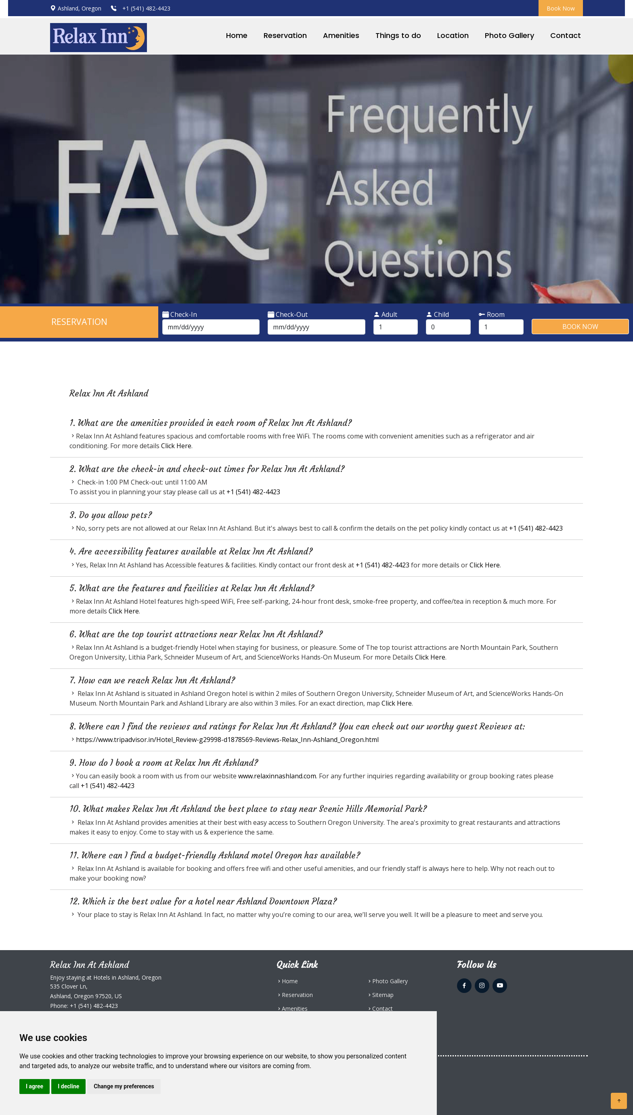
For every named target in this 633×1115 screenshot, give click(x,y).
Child (437, 314)
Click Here (176, 445)
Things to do (398, 35)
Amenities (341, 35)
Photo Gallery (509, 35)
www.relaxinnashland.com (277, 775)
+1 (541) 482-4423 (145, 8)
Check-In (179, 314)
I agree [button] (34, 1086)
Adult (385, 314)
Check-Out (288, 314)
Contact (565, 35)
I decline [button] (68, 1086)
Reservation (285, 35)
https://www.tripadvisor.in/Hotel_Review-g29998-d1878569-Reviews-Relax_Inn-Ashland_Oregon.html (227, 739)
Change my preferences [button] (124, 1086)
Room (492, 314)
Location (453, 35)
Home (236, 35)
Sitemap (383, 995)
